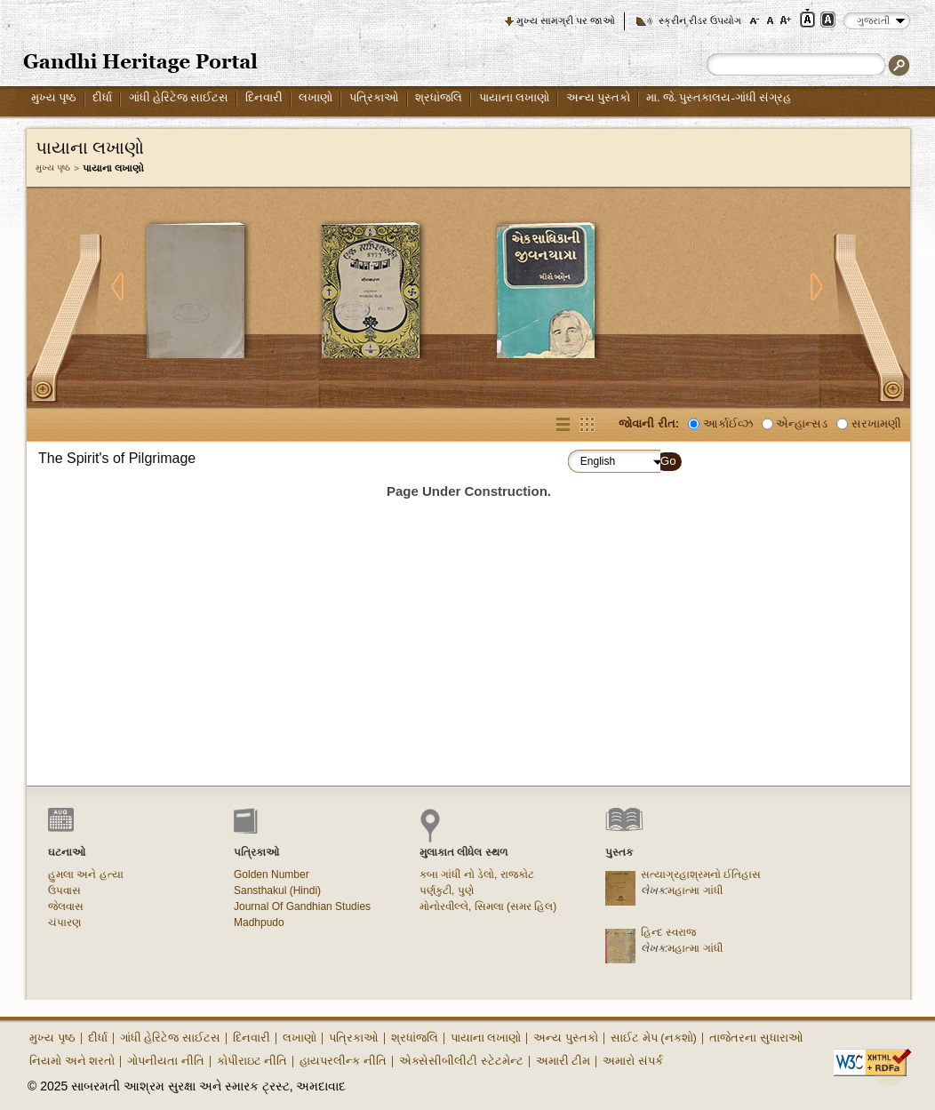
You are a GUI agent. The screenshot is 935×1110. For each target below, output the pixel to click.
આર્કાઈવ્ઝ (728, 423)
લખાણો (315, 97)
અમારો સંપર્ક (633, 1060)
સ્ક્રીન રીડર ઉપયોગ (700, 20)
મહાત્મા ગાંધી (694, 890)
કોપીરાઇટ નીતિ (252, 1060)
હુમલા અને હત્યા (86, 874)
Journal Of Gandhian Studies (302, 906)
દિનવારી (264, 97)
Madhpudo (259, 922)
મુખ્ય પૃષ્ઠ (53, 97)
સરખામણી (876, 423)
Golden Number (271, 874)
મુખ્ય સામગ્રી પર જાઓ (565, 20)
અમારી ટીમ (563, 1060)
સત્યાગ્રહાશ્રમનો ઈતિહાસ (701, 874)
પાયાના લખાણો (514, 97)
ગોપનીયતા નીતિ (165, 1060)
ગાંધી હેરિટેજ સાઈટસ (179, 97)
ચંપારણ (64, 922)
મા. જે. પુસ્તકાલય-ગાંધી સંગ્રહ (718, 97)
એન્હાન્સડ (801, 423)
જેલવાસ (66, 906)
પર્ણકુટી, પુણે (447, 890)
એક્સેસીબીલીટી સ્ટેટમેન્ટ (461, 1060)
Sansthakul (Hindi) (277, 890)
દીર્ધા (102, 97)
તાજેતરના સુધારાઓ (756, 1037)
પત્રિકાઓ (374, 97)
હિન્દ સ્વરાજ (668, 932)
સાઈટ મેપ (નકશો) (654, 1037)
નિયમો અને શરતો (72, 1060)
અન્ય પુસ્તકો (598, 97)
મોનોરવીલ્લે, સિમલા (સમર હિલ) (488, 906)
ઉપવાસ (64, 890)
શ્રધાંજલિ (438, 97)
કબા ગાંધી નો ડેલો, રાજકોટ (477, 874)
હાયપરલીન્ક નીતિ (343, 1060)
